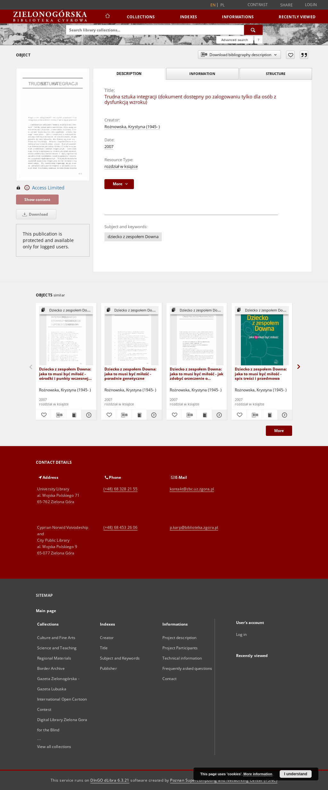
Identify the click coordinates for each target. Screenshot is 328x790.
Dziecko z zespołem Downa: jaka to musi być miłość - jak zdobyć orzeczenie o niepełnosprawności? (196, 373)
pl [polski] (222, 5)
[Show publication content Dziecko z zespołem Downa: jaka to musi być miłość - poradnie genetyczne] (139, 415)
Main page (46, 610)
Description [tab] (129, 73)
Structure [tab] (275, 73)
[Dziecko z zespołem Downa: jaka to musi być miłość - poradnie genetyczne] (131, 336)
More (279, 430)
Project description (179, 637)
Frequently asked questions (187, 668)
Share (286, 5)
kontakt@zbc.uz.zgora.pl (192, 489)
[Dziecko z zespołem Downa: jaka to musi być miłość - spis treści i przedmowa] (262, 336)
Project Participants (180, 648)
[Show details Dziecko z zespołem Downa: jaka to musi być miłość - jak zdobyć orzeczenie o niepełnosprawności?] (218, 415)
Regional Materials (54, 658)
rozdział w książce (121, 166)
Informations (238, 17)
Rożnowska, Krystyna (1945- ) (132, 126)
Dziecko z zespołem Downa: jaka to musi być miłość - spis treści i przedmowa (261, 373)
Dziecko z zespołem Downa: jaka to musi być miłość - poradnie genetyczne (130, 373)
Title (104, 648)
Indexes (188, 17)
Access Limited (40, 187)
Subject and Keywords (120, 658)
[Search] (253, 30)
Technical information (182, 658)
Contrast (258, 4)
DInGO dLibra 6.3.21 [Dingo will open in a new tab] (109, 780)
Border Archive (51, 668)
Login (311, 4)
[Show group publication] (66, 310)
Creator (107, 637)
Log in (241, 634)
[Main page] (107, 17)
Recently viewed (297, 17)
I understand (295, 774)
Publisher (108, 668)
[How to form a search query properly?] (258, 40)
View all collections (54, 746)
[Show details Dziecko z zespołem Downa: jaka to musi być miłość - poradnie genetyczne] (153, 415)
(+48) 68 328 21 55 (120, 489)
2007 (108, 146)
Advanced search (234, 39)
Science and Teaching (57, 648)
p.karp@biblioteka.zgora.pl (194, 527)
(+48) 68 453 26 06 (120, 527)
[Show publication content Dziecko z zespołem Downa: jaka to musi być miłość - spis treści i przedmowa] (269, 415)
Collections (141, 17)
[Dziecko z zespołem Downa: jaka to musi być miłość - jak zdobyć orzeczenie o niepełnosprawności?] (197, 336)
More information (257, 774)
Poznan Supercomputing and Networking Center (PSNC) (223, 780)
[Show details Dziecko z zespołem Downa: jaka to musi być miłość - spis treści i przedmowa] (283, 415)
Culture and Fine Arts (56, 637)
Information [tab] (202, 73)
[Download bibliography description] (58, 415)
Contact (169, 678)
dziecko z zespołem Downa (133, 236)
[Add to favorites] (290, 55)
